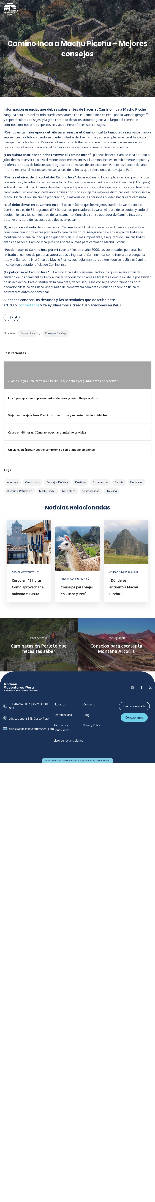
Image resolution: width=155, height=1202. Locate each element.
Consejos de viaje (56, 333)
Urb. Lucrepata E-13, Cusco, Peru (29, 718)
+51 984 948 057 (19, 704)
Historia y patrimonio (19, 491)
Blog (86, 715)
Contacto (89, 704)
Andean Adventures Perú (26, 571)
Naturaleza (68, 491)
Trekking (112, 491)
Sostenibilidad (90, 491)
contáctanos (29, 305)
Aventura (12, 482)
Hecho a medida (134, 706)
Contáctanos (134, 717)
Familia (119, 482)
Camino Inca (28, 333)
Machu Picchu (47, 491)
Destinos (80, 482)
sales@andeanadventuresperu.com (31, 729)
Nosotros (60, 704)
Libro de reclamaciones (68, 740)
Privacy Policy (92, 725)
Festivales (136, 482)
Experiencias (100, 482)
